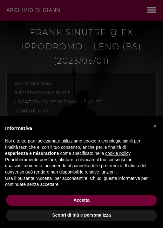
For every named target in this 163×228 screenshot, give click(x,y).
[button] (155, 126)
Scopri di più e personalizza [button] (81, 215)
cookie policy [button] (117, 153)
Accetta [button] (81, 200)
